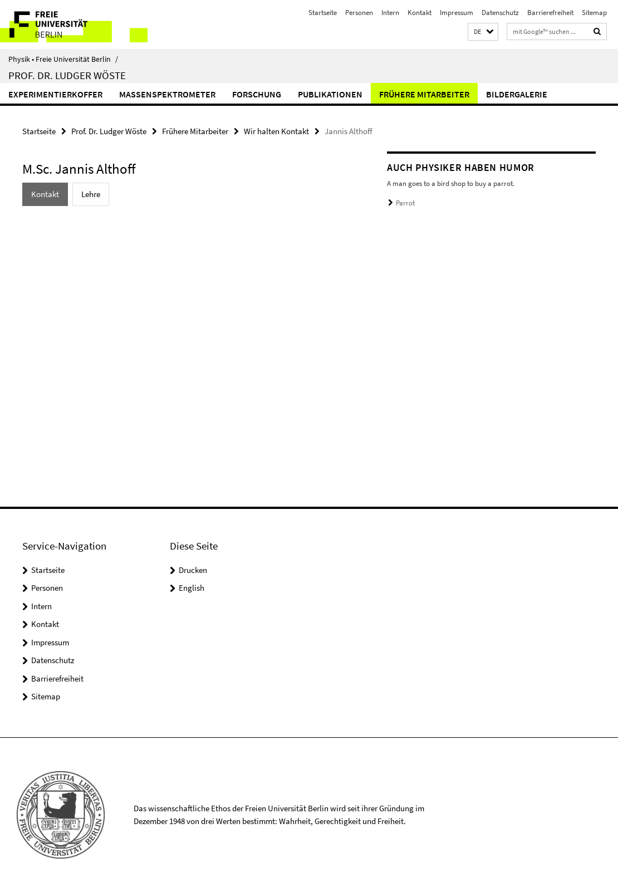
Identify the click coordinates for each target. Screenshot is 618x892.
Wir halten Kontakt (276, 131)
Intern (390, 12)
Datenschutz (500, 12)
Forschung (256, 94)
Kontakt (419, 12)
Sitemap (594, 12)
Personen (359, 12)
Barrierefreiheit (550, 12)
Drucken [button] (193, 570)
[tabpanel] (186, 228)
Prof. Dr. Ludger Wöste (67, 75)
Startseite (322, 12)
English (191, 587)
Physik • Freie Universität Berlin (63, 59)
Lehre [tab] (90, 194)
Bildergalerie (516, 94)
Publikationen (330, 94)
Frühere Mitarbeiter (424, 94)
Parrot (405, 203)
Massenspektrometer (167, 94)
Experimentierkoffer (55, 94)
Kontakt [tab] (45, 194)
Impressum (456, 12)
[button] (483, 32)
